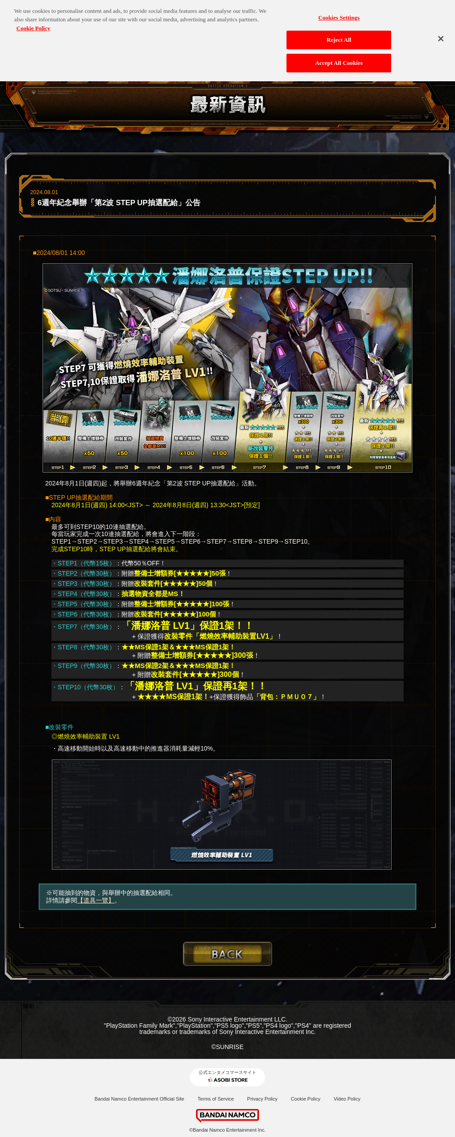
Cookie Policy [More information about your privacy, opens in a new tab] (33, 24)
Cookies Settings (339, 14)
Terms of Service (215, 1098)
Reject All (338, 36)
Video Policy (346, 1098)
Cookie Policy (306, 1098)
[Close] (441, 35)
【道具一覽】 (95, 900)
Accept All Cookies (339, 59)
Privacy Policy (262, 1098)
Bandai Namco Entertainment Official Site (139, 1098)
